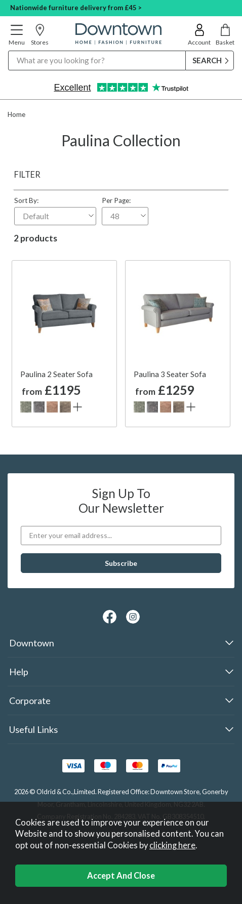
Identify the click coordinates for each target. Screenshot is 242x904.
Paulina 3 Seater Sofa (170, 374)
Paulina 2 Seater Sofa (56, 374)
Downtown (31, 642)
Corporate (30, 700)
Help (18, 671)
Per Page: (125, 210)
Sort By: (55, 210)
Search (8, 50)
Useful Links (33, 729)
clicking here (172, 845)
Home (16, 114)
